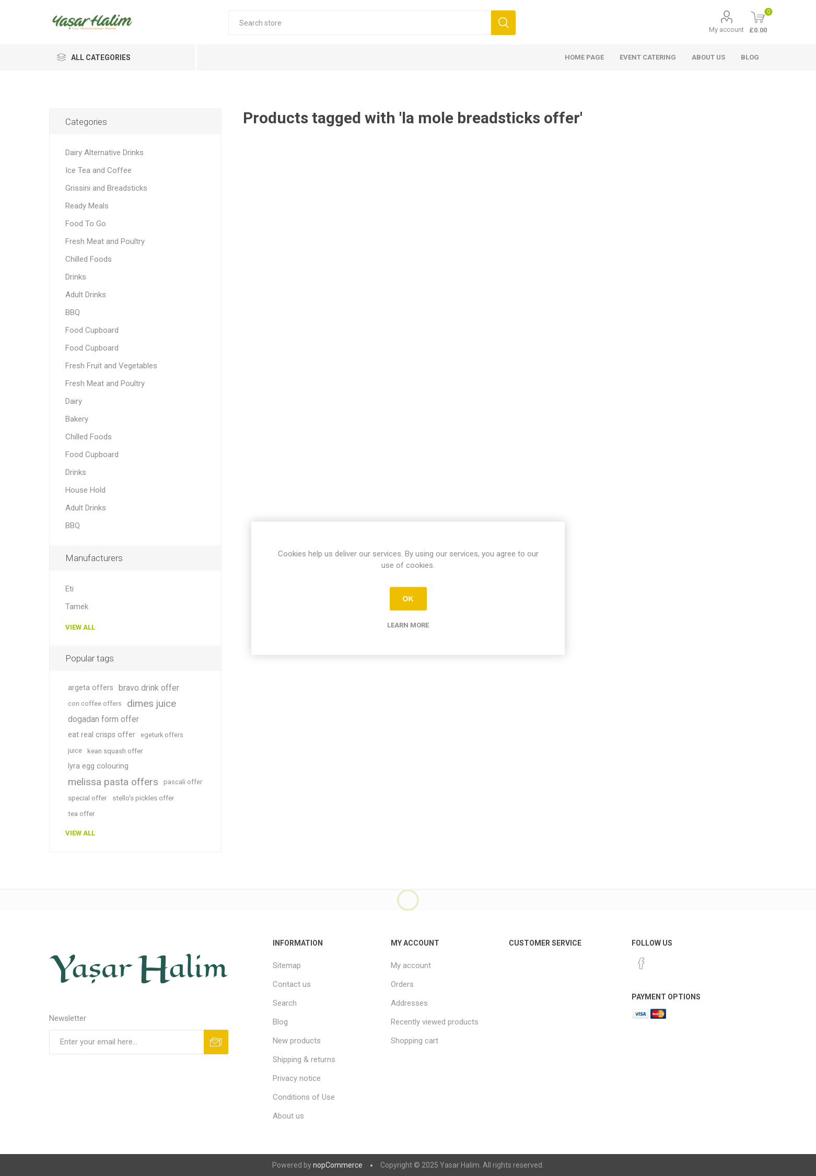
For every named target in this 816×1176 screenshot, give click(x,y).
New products (297, 1040)
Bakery (76, 419)
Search (285, 1003)
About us (708, 57)
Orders (402, 984)
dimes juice (151, 703)
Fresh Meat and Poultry (105, 241)
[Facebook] (641, 963)
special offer (87, 798)
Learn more (408, 624)
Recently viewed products (435, 1022)
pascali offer (183, 782)
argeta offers (90, 687)
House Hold (85, 490)
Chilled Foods (88, 259)
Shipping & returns (304, 1059)
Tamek (76, 606)
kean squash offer (115, 751)
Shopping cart (414, 1040)
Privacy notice (297, 1078)
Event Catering (648, 57)
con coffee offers (95, 703)
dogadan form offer (103, 719)
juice (75, 750)
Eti (69, 588)
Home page (584, 57)
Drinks (75, 277)
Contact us (292, 984)
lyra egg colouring (98, 766)
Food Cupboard (92, 330)
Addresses (409, 1003)
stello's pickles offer (143, 798)
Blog (750, 57)
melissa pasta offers (113, 782)
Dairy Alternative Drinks (104, 152)
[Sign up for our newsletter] (126, 1042)
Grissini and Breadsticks (106, 188)
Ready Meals (87, 206)
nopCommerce (338, 1165)
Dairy (73, 401)
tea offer (81, 813)
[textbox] (359, 22)
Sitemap (287, 965)
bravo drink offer (149, 688)
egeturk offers (162, 735)
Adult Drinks (85, 294)
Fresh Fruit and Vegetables (111, 365)
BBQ (72, 312)
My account (726, 29)
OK (408, 599)
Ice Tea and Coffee (98, 170)
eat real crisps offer (101, 734)
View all (80, 627)
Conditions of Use (304, 1097)
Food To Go (85, 223)
